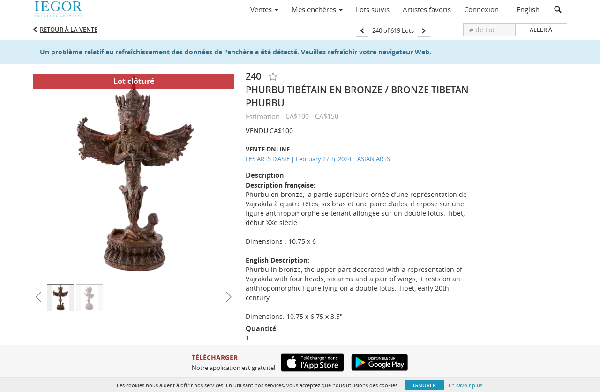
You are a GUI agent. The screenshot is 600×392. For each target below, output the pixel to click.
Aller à (541, 30)
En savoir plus (465, 385)
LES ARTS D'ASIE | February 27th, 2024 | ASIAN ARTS (318, 159)
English (528, 9)
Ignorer (424, 385)
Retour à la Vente (69, 29)
